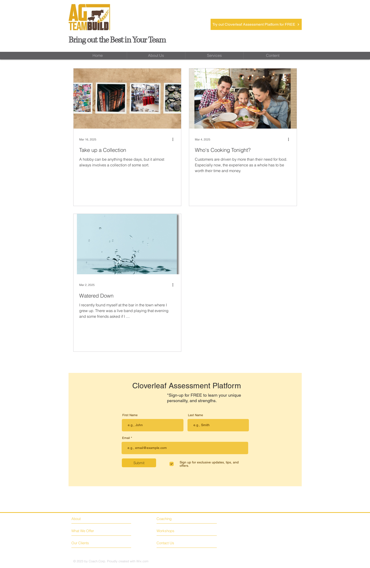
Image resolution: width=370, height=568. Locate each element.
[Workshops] (170, 531)
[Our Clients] (89, 542)
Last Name (195, 415)
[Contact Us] (174, 542)
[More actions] (175, 139)
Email (126, 437)
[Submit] (139, 462)
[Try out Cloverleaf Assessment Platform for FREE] (256, 24)
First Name (130, 415)
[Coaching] (177, 518)
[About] (92, 518)
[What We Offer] (89, 530)
